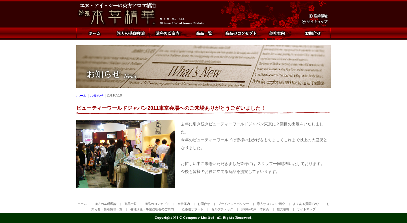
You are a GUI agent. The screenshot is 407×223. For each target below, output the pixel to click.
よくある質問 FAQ (306, 203)
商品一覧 (204, 33)
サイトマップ (306, 209)
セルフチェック (222, 209)
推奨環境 (283, 209)
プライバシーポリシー (233, 203)
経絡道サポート (193, 209)
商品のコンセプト (240, 33)
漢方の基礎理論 (131, 33)
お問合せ (313, 33)
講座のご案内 (167, 33)
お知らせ (96, 96)
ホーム (94, 33)
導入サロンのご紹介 (271, 203)
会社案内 (277, 33)
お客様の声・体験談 (255, 209)
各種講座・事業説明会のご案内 (152, 209)
